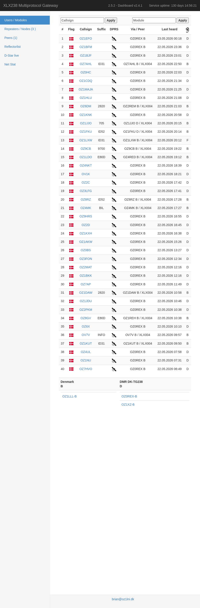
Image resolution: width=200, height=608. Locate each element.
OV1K (86, 174)
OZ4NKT (86, 165)
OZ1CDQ (85, 80)
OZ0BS (86, 250)
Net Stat (10, 64)
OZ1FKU (86, 131)
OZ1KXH (86, 233)
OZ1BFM (85, 47)
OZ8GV (86, 318)
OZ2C (86, 182)
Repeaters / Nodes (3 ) (20, 29)
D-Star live (11, 55)
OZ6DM (85, 106)
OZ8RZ (86, 199)
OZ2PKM (85, 309)
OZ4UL (86, 352)
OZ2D (86, 225)
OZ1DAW (85, 292)
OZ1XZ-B (128, 404)
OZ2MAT (86, 267)
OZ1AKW (85, 242)
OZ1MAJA (86, 89)
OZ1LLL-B (69, 396)
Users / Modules (15, 20)
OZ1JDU (86, 301)
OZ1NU (86, 360)
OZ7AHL (86, 64)
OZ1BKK (86, 275)
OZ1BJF (86, 55)
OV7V (86, 335)
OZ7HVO (85, 369)
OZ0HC (86, 72)
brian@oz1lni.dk (123, 599)
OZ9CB (86, 148)
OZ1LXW (85, 140)
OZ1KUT (86, 343)
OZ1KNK (86, 115)
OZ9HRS (85, 216)
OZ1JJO (86, 123)
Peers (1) (10, 38)
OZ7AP (86, 284)
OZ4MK (86, 208)
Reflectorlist (12, 46)
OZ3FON (85, 259)
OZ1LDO (86, 157)
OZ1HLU (86, 98)
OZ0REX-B (129, 396)
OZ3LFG (86, 191)
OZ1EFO (86, 38)
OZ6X (86, 326)
